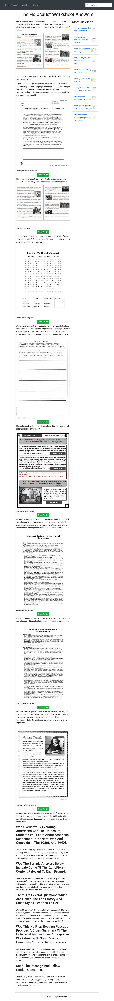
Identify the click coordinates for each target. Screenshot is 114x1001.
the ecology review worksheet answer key (82, 61)
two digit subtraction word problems (82, 29)
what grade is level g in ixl (82, 80)
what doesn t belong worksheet (82, 71)
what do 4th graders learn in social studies (83, 107)
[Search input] (98, 5)
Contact (14, 5)
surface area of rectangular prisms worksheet (82, 117)
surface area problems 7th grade (82, 98)
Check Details (43, 175)
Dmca (7, 5)
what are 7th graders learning (82, 50)
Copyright (37, 5)
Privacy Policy (25, 5)
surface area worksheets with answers (81, 40)
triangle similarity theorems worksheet (82, 89)
